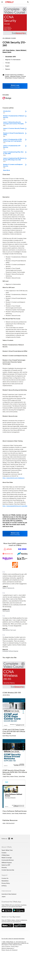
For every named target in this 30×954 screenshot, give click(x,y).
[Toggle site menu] (2, 2)
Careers (4, 853)
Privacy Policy (6, 883)
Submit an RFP (6, 865)
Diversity (4, 867)
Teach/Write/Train (7, 850)
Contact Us (5, 878)
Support (5, 875)
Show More (6, 170)
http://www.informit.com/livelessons (13, 478)
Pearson (7, 69)
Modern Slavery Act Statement (9, 950)
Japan (3, 896)
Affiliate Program (7, 862)
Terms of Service (6, 946)
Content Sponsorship (8, 870)
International (6, 891)
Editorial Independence (8, 948)
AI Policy (4, 886)
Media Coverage (7, 857)
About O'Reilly (7, 847)
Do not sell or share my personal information (13, 938)
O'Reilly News (5, 855)
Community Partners (8, 860)
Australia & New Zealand (9, 894)
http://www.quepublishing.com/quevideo (15, 506)
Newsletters (5, 881)
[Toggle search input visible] (28, 2)
